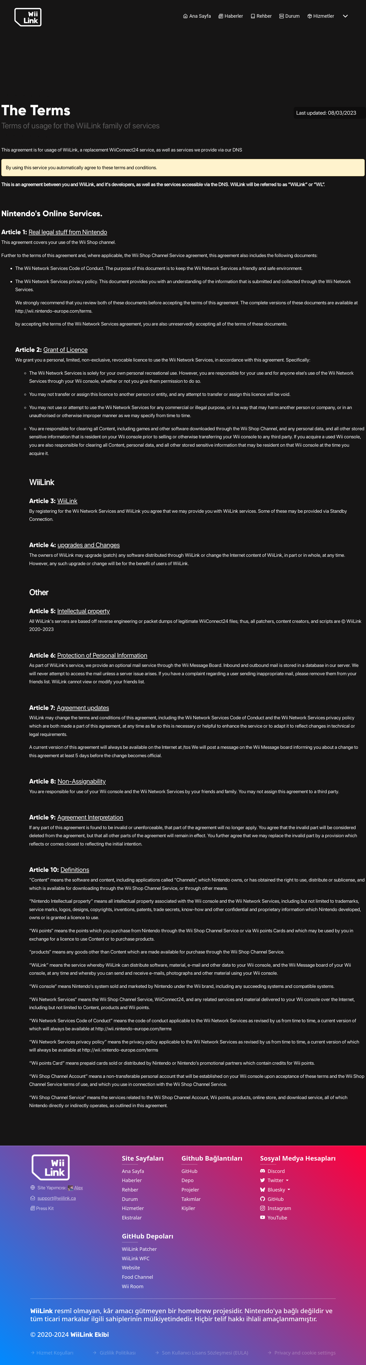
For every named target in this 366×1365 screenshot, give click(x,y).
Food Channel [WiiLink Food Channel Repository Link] (137, 1277)
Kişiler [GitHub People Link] (188, 1208)
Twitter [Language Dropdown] (272, 1180)
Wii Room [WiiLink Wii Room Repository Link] (133, 1286)
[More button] (345, 16)
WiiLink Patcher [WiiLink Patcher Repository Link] (139, 1249)
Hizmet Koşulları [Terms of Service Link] (51, 1352)
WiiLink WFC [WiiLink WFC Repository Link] (136, 1258)
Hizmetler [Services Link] (320, 16)
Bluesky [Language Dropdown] (273, 1189)
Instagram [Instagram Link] (275, 1208)
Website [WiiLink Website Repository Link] (131, 1267)
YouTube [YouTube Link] (273, 1217)
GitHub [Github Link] (272, 1199)
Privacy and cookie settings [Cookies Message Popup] (301, 1352)
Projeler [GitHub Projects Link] (190, 1189)
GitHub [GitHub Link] (189, 1171)
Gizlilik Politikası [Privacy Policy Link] (114, 1352)
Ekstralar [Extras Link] (132, 1217)
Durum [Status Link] (289, 16)
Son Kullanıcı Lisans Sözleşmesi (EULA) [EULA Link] (201, 1352)
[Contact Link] (57, 1198)
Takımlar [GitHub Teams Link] (191, 1199)
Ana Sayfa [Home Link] (197, 16)
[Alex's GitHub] (75, 1187)
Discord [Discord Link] (272, 1171)
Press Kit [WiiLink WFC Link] (42, 1208)
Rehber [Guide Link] (261, 16)
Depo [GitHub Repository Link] (187, 1180)
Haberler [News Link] (230, 16)
